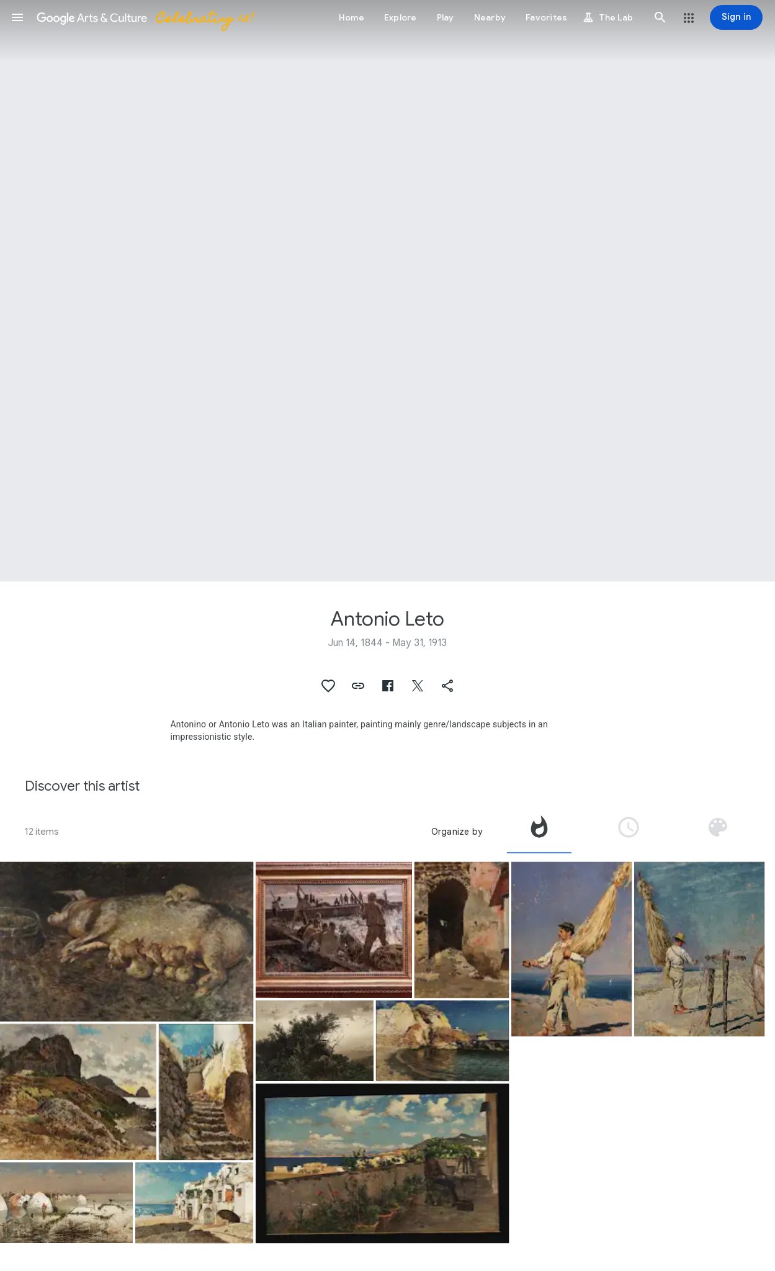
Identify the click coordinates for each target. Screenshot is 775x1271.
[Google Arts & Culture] (144, 17)
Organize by (456, 831)
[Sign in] (736, 17)
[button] (17, 17)
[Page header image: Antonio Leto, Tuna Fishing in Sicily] (387, 291)
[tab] (539, 831)
